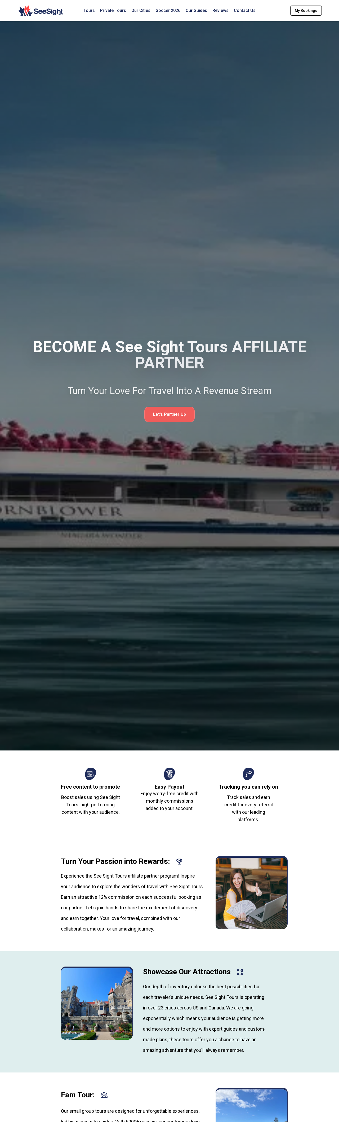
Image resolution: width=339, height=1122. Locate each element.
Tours (89, 10)
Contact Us (245, 10)
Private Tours (113, 10)
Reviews (220, 10)
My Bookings (306, 10)
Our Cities (140, 10)
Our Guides (196, 10)
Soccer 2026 (168, 10)
